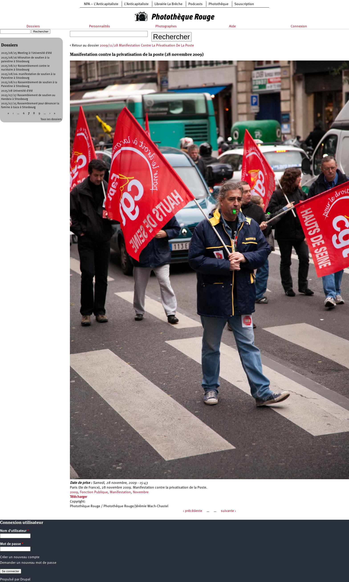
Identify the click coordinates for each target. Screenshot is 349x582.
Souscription (244, 4)
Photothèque (218, 4)
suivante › (228, 511)
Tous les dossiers (51, 119)
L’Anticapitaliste (136, 4)
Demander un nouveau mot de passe (28, 563)
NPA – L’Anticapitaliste (101, 4)
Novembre (140, 492)
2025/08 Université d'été (17, 90)
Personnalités (99, 26)
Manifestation (120, 492)
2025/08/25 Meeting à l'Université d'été (26, 53)
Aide (232, 26)
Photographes (166, 26)
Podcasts (195, 4)
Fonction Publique (94, 492)
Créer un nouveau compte (19, 557)
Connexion (299, 26)
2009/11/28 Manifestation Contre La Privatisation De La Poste (147, 45)
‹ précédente (192, 511)
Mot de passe (11, 544)
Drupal (25, 579)
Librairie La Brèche (168, 4)
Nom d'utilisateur (14, 531)
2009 (74, 492)
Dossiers (33, 26)
